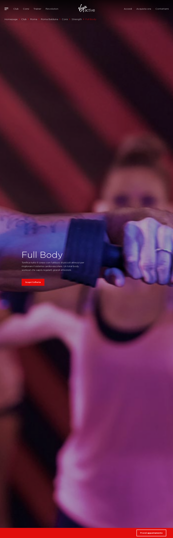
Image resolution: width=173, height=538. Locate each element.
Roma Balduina (49, 19)
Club (16, 8)
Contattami (162, 8)
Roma (33, 19)
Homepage (11, 19)
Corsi (26, 8)
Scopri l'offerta (33, 282)
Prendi (151, 533)
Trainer (37, 8)
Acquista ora (143, 8)
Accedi (128, 8)
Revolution (52, 8)
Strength (77, 19)
